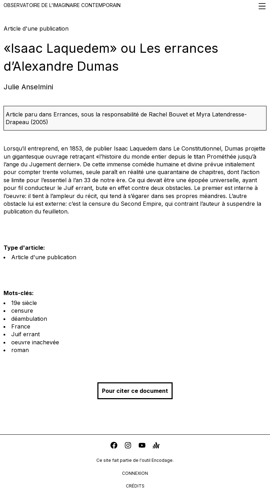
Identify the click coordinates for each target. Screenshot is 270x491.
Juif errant (25, 334)
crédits (135, 486)
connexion (135, 473)
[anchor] (156, 446)
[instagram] (127, 446)
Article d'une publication (43, 257)
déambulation (29, 318)
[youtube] (142, 446)
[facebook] (113, 446)
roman (20, 349)
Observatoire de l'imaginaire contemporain (135, 6)
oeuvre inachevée (35, 342)
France (20, 326)
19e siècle (24, 302)
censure (22, 310)
